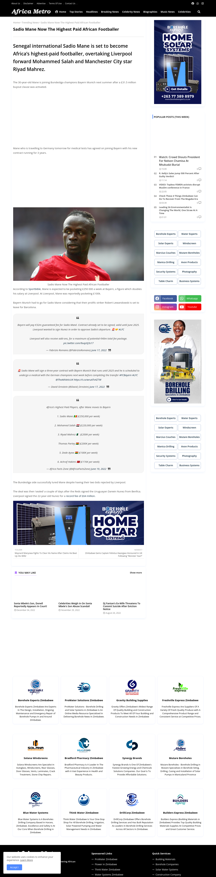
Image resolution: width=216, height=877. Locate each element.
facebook (168, 298)
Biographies (150, 11)
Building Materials (165, 859)
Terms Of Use (55, 3)
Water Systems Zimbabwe (109, 874)
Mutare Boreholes (189, 252)
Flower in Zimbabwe (106, 864)
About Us (16, 3)
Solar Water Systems (167, 869)
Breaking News (110, 11)
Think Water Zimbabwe (84, 812)
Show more (136, 572)
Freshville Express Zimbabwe (180, 700)
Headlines (92, 11)
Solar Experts (165, 243)
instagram (167, 306)
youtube (192, 306)
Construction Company (168, 874)
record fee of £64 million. (81, 496)
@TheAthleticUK (64, 379)
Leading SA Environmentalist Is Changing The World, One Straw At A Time (178, 210)
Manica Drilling (165, 262)
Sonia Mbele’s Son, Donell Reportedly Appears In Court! (30, 605)
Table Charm (166, 281)
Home (60, 11)
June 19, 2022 (98, 468)
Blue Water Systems (35, 812)
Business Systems (189, 281)
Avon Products (189, 262)
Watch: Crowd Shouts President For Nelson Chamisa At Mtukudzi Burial (179, 161)
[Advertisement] (78, 115)
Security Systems (165, 271)
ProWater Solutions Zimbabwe (84, 700)
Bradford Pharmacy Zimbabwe (84, 758)
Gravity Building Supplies (132, 700)
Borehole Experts (166, 233)
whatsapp (192, 298)
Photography (189, 271)
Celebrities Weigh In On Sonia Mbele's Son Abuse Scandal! (75, 605)
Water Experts (189, 233)
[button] (199, 11)
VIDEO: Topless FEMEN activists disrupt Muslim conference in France (179, 186)
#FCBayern (125, 375)
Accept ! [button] (14, 867)
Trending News (30, 22)
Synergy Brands (132, 758)
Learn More (26, 860)
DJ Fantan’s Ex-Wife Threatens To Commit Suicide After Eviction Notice (121, 606)
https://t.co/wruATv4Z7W (87, 379)
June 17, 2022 (99, 350)
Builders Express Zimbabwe (180, 812)
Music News (168, 11)
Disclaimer (28, 3)
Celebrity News (131, 11)
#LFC (121, 329)
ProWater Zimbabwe (106, 859)
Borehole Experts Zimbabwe (35, 700)
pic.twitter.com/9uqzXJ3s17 (78, 343)
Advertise (41, 3)
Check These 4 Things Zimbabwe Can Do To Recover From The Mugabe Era (178, 197)
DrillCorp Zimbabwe (132, 812)
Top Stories (76, 11)
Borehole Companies (167, 864)
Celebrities (184, 11)
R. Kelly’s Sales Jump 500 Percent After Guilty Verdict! (179, 175)
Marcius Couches (165, 252)
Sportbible (35, 289)
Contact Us (70, 3)
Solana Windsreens (36, 758)
